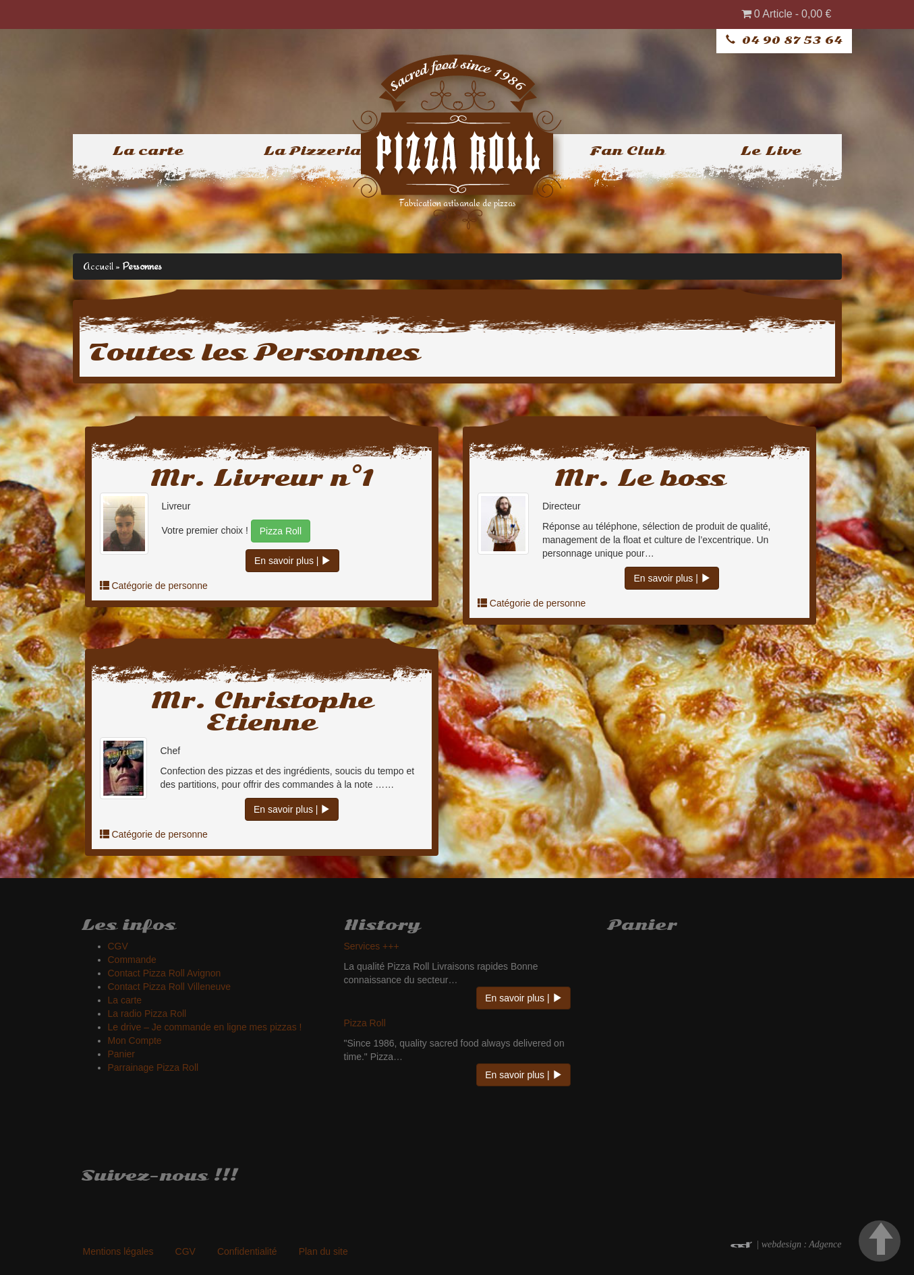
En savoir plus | (292, 560)
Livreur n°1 (293, 478)
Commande (132, 959)
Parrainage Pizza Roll (153, 1067)
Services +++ (371, 946)
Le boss (671, 478)
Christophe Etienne (289, 711)
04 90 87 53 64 (792, 40)
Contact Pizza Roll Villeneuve (169, 986)
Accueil (98, 265)
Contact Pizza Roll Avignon (164, 973)
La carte (147, 151)
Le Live (770, 151)
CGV (118, 946)
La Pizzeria (312, 151)
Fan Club (627, 151)
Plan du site (323, 1251)
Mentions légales (118, 1251)
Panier (121, 1054)
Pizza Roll (281, 531)
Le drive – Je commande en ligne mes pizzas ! (205, 1027)
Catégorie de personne (159, 585)
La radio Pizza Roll (147, 1013)
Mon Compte (135, 1040)
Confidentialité (247, 1251)
